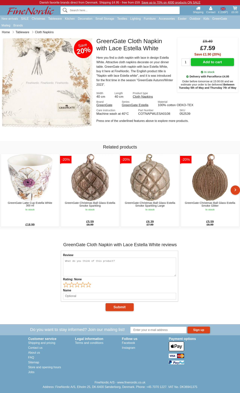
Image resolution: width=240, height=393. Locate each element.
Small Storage (104, 18)
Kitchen (70, 18)
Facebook (128, 342)
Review (68, 255)
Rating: (72, 279)
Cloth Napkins (143, 96)
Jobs (31, 372)
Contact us (35, 347)
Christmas (38, 18)
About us (34, 352)
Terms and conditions (89, 342)
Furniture (150, 18)
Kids (206, 18)
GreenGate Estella (135, 105)
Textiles (122, 18)
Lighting (135, 18)
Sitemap (33, 362)
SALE (25, 18)
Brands (18, 25)
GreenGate (219, 18)
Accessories (167, 18)
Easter (182, 18)
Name (67, 290)
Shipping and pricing (41, 342)
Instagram (128, 347)
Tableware (55, 18)
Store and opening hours (44, 367)
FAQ (31, 357)
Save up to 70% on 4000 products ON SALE (170, 2)
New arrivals (10, 18)
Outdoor (195, 18)
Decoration (85, 18)
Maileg (6, 25)
